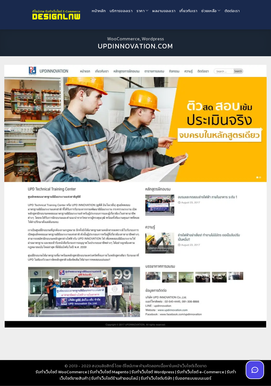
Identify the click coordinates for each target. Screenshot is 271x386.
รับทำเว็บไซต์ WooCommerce (61, 372)
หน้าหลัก (99, 11)
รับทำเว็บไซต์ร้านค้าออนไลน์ (114, 378)
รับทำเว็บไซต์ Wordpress (152, 372)
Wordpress (153, 38)
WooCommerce (123, 38)
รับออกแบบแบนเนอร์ (193, 378)
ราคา (142, 10)
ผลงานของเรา (163, 11)
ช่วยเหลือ (210, 10)
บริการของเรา (121, 11)
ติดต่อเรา (232, 11)
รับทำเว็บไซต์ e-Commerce (200, 372)
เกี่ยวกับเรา (188, 11)
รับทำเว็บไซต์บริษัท (156, 378)
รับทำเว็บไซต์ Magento (109, 372)
